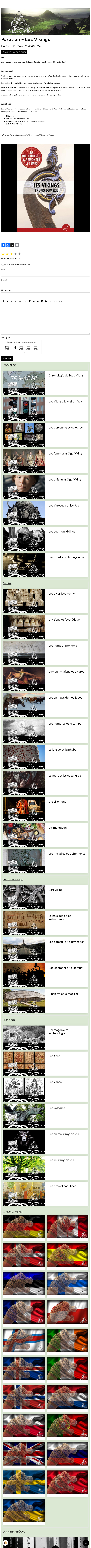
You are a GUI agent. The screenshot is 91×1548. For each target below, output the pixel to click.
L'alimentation (58, 827)
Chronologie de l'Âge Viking (66, 375)
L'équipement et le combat (66, 968)
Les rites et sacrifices (62, 1186)
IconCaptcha (21, 353)
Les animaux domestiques (65, 697)
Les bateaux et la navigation (67, 942)
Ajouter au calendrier (14, 52)
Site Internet (6, 290)
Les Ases (54, 1056)
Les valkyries (57, 1108)
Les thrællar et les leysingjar (67, 557)
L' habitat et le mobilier (63, 994)
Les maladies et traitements (67, 853)
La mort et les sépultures (65, 775)
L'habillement (57, 801)
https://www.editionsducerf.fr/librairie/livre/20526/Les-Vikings (29, 135)
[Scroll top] (86, 1543)
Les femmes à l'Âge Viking (65, 453)
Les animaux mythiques (64, 1134)
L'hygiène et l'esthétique (64, 619)
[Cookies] (5, 1543)
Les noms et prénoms (63, 645)
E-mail (4, 280)
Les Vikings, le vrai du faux (65, 401)
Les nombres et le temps (65, 723)
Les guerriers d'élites (62, 531)
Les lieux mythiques (61, 1160)
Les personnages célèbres (66, 427)
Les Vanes (55, 1082)
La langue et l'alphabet (63, 749)
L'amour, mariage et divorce (66, 671)
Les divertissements (62, 593)
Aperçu (57, 301)
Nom (3, 269)
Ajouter (7, 358)
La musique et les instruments (60, 917)
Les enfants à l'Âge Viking (65, 479)
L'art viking (55, 890)
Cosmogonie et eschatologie (58, 1031)
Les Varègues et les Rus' (64, 505)
